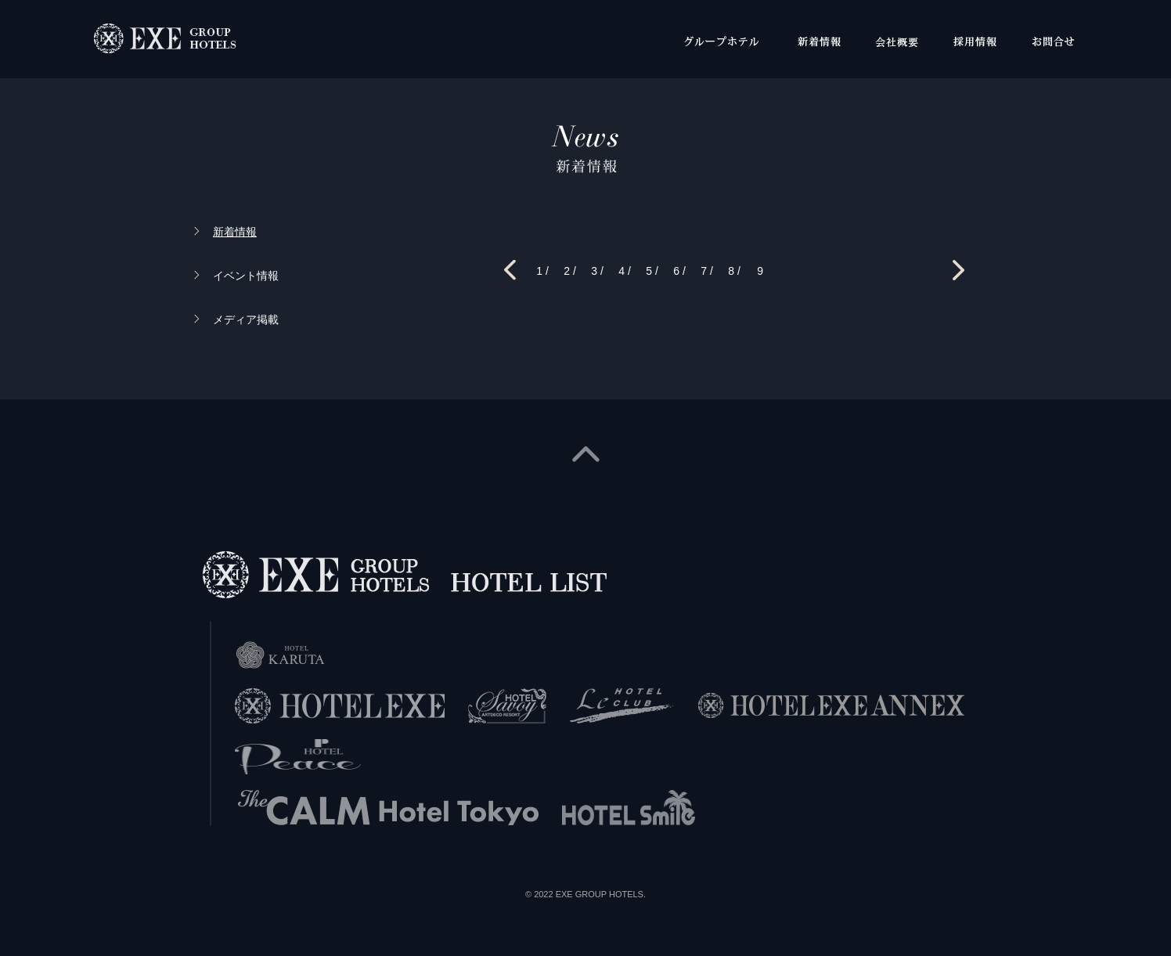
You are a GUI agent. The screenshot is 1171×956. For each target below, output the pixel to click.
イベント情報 (246, 275)
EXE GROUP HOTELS (599, 894)
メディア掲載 (246, 319)
